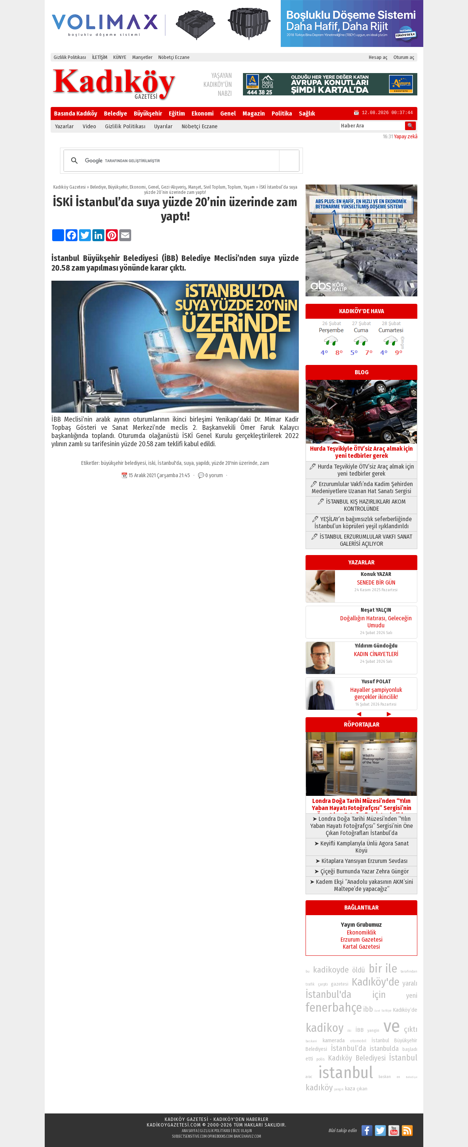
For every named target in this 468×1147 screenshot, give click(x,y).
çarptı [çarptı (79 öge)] (323, 984)
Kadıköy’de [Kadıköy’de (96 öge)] (405, 1009)
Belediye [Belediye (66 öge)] (411, 1077)
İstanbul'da (169, 463)
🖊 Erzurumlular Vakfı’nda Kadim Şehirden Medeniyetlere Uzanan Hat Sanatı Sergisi (361, 487)
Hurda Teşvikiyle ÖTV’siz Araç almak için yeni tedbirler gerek (361, 448)
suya (189, 463)
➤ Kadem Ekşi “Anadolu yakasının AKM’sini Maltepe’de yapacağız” (361, 885)
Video (89, 126)
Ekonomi (203, 113)
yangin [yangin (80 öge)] (373, 1030)
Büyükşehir (148, 113)
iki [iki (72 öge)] (349, 1030)
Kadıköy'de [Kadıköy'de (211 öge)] (375, 982)
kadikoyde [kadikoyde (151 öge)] (331, 970)
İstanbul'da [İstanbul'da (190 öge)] (328, 995)
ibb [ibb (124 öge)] (368, 1009)
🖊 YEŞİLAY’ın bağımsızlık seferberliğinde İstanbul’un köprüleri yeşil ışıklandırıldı (362, 523)
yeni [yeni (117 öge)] (411, 996)
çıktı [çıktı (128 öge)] (410, 1029)
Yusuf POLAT (376, 681)
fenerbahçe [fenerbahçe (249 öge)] (334, 1008)
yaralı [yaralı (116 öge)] (409, 983)
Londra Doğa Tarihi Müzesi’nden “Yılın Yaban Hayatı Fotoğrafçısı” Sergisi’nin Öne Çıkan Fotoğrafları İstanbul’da (361, 804)
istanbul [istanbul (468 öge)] (345, 1073)
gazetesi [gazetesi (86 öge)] (339, 984)
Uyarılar (163, 126)
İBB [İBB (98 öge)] (359, 1030)
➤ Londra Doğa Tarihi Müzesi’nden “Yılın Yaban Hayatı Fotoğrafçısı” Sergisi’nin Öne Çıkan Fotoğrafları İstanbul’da (361, 825)
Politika (282, 113)
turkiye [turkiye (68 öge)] (386, 1010)
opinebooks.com (220, 1136)
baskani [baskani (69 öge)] (311, 1041)
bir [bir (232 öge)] (375, 969)
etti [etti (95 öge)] (309, 1059)
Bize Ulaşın (242, 1131)
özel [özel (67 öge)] (377, 1010)
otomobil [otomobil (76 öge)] (358, 1041)
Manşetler (142, 57)
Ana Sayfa (189, 1131)
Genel (228, 113)
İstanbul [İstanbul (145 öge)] (403, 1058)
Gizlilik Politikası (70, 57)
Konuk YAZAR (376, 574)
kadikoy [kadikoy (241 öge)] (325, 1028)
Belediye (115, 113)
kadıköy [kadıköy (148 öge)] (319, 1088)
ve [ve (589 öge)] (391, 1026)
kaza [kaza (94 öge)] (350, 1088)
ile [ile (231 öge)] (391, 969)
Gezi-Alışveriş (173, 187)
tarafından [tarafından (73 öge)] (409, 971)
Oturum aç (403, 57)
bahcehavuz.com (247, 1136)
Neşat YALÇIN (376, 610)
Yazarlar (64, 126)
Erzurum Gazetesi (362, 939)
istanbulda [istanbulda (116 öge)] (384, 1048)
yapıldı (202, 463)
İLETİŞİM (99, 57)
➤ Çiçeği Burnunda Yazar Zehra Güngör (361, 871)
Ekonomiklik (361, 932)
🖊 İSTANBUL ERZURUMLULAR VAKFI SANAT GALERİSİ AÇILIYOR (361, 540)
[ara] (180, 160)
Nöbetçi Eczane (174, 57)
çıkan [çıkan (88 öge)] (362, 1088)
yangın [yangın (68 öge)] (339, 1089)
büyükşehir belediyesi (123, 463)
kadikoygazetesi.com (174, 1125)
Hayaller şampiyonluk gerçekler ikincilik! (376, 693)
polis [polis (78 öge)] (320, 1059)
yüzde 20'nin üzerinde (234, 463)
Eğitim (177, 113)
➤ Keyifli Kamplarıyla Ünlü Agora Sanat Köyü (361, 847)
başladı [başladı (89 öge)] (409, 1049)
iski (151, 463)
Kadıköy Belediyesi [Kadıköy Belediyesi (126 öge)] (357, 1058)
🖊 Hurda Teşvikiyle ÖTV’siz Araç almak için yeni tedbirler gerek (361, 470)
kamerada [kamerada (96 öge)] (334, 1040)
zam (264, 463)
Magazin (254, 113)
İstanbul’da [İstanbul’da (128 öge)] (348, 1048)
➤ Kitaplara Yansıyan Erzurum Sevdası (361, 860)
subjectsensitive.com (189, 1136)
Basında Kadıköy (75, 113)
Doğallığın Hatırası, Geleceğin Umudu (376, 622)
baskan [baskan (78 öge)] (385, 1076)
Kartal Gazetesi (361, 946)
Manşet (194, 187)
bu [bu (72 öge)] (308, 971)
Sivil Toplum (214, 187)
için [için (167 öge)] (379, 995)
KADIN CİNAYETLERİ (376, 654)
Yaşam (249, 187)
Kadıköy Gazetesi (69, 187)
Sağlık (307, 113)
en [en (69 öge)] (398, 1077)
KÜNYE (119, 57)
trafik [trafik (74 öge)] (310, 984)
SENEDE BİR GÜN (376, 582)
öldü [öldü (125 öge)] (358, 970)
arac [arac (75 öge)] (309, 1077)
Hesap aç (378, 57)
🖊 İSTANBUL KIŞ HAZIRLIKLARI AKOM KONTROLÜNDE (361, 505)
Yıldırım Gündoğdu (376, 646)
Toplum (234, 187)
